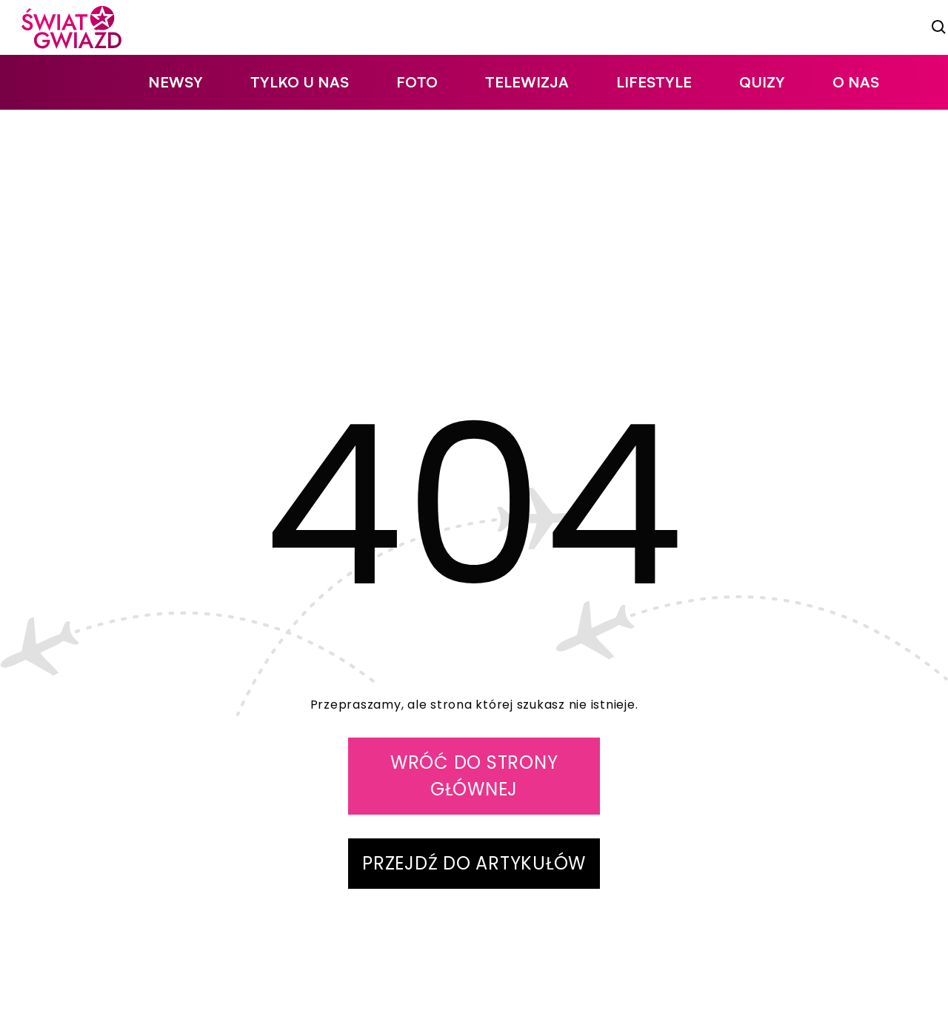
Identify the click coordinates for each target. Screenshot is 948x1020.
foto (417, 82)
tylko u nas (299, 82)
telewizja (527, 82)
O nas (855, 82)
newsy (175, 82)
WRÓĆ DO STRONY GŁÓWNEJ (474, 775)
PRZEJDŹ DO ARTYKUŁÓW (474, 863)
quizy (762, 82)
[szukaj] (939, 27)
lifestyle (654, 82)
